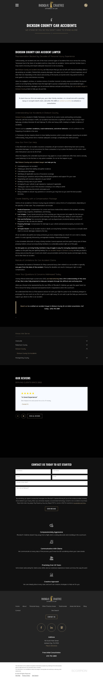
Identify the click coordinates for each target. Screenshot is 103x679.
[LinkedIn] (51, 628)
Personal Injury (34, 606)
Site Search (55, 610)
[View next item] (23, 416)
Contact (18, 610)
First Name (19, 470)
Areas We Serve (75, 606)
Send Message (51, 509)
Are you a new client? (22, 482)
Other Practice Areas (49, 606)
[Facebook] (41, 628)
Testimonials (63, 606)
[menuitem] (50, 341)
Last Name (56, 470)
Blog (85, 606)
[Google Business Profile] (62, 628)
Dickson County (20, 117)
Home (17, 606)
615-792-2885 (51, 656)
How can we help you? (22, 488)
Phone (18, 476)
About (24, 606)
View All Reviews (34, 416)
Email (54, 476)
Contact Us (51, 617)
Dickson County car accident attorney (30, 70)
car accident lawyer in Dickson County (60, 250)
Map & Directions (51, 646)
